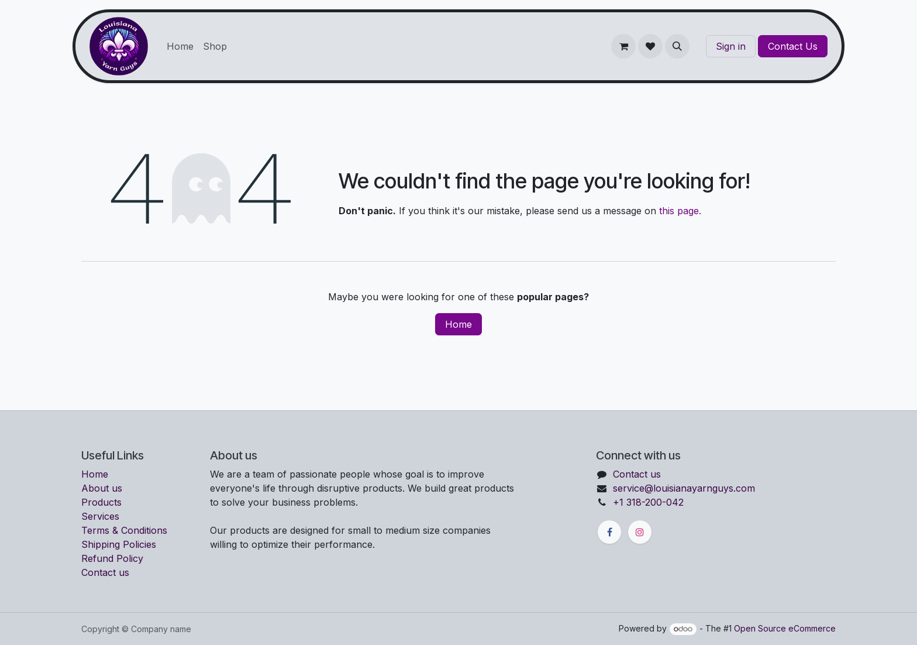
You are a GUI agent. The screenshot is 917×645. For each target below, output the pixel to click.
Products (101, 502)
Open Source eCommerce (785, 628)
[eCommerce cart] (623, 46)
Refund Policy (112, 558)
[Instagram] (639, 532)
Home (458, 324)
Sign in (731, 46)
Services (100, 516)
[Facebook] (609, 532)
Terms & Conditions (124, 530)
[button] (677, 46)
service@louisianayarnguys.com (684, 488)
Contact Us (793, 46)
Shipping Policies (118, 544)
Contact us (105, 572)
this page (679, 211)
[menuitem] (180, 46)
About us (101, 488)
